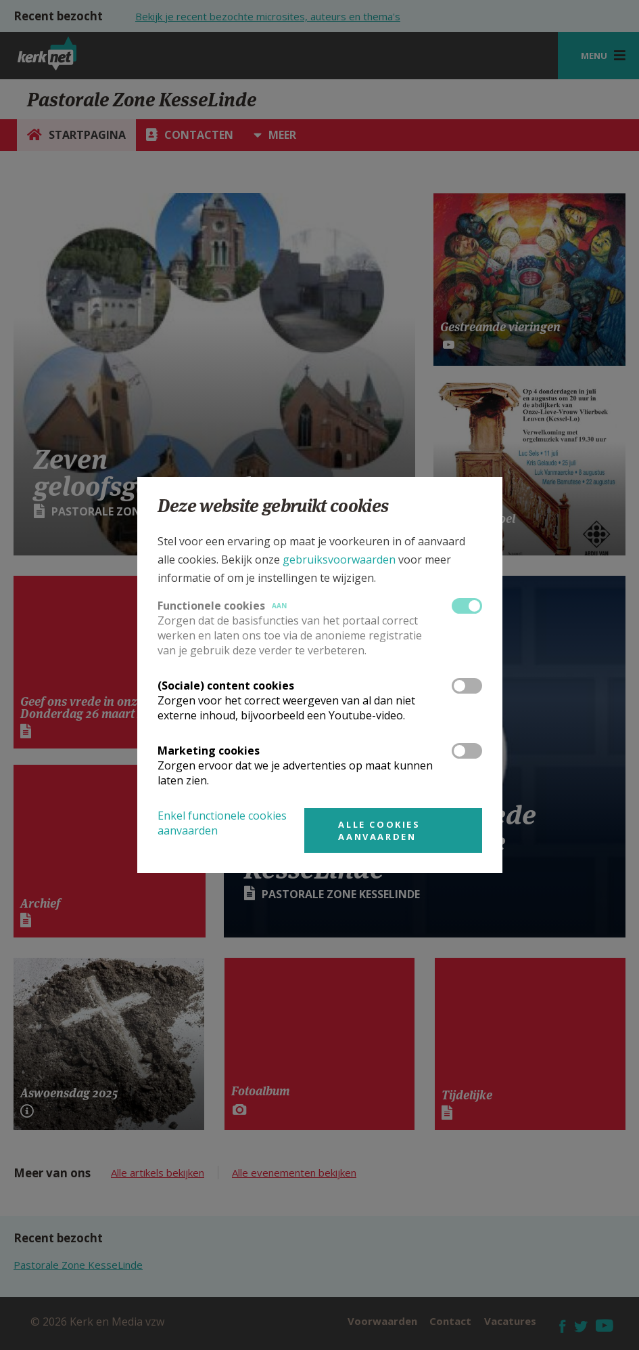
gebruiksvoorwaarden (339, 559)
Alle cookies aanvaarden (379, 830)
